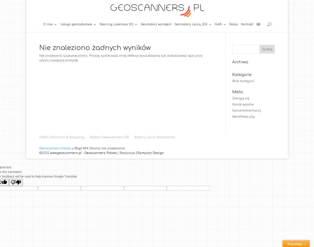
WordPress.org (243, 116)
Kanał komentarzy (246, 110)
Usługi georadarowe (76, 24)
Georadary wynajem (156, 24)
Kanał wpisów (243, 104)
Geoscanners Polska (55, 148)
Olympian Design (150, 153)
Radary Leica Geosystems (154, 137)
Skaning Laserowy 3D (116, 24)
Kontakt (247, 24)
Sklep (233, 24)
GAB (218, 24)
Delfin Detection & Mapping (61, 137)
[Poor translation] (16, 182)
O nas (48, 24)
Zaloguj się (240, 98)
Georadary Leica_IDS (190, 24)
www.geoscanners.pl (66, 153)
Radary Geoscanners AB (109, 137)
